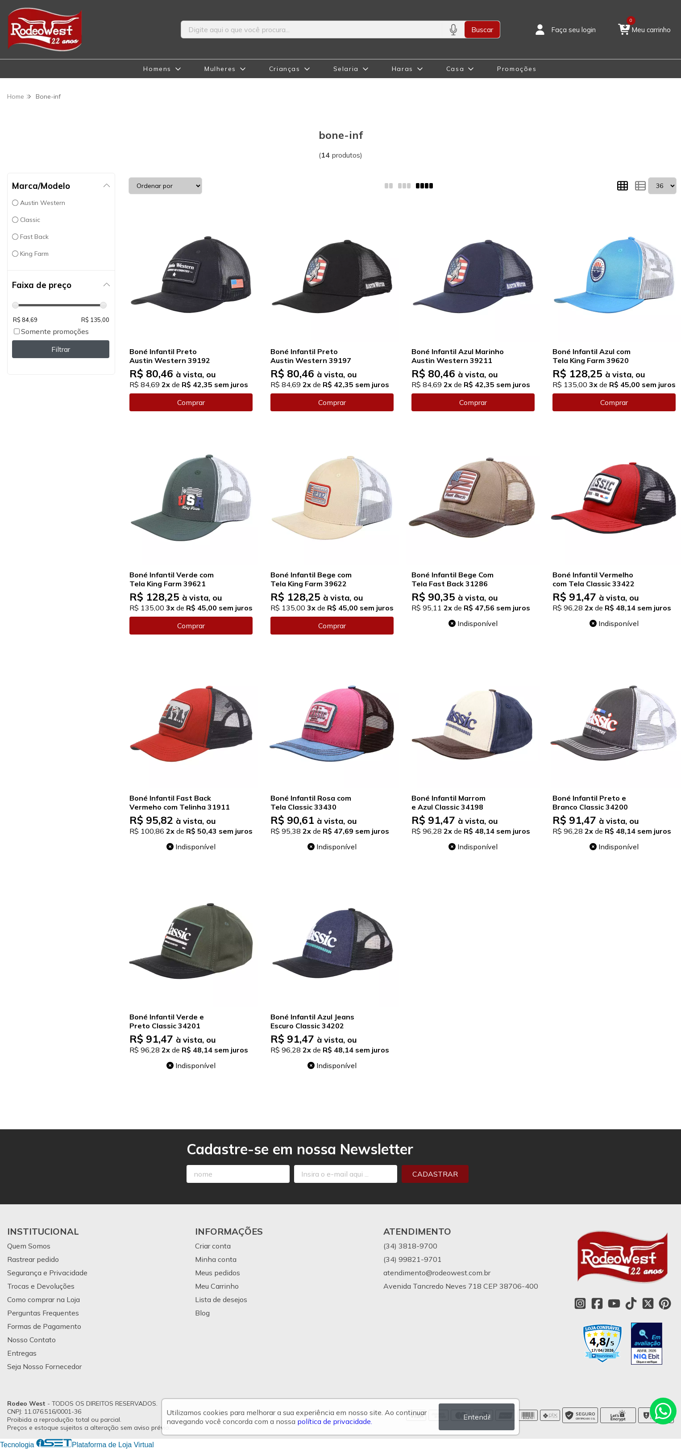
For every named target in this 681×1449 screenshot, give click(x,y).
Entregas (22, 1353)
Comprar (191, 402)
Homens (157, 69)
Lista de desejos (221, 1299)
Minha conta (216, 1259)
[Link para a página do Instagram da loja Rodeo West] (580, 1303)
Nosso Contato (31, 1339)
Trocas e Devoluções (41, 1286)
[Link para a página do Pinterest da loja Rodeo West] (665, 1303)
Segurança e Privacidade (47, 1272)
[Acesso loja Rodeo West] (564, 29)
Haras (402, 69)
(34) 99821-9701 (412, 1259)
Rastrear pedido (33, 1259)
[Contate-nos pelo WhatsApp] (663, 1411)
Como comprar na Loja (43, 1299)
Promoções (516, 69)
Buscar (482, 29)
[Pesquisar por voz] (453, 29)
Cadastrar (435, 1173)
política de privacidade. (334, 1421)
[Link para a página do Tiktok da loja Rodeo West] (631, 1303)
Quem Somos (28, 1245)
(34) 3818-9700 (410, 1245)
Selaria (346, 69)
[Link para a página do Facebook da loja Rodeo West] (597, 1303)
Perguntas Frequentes (43, 1312)
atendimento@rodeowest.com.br (436, 1272)
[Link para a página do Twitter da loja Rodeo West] (648, 1303)
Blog (202, 1312)
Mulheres (220, 69)
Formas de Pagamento (44, 1326)
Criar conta (213, 1245)
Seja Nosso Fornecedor (44, 1366)
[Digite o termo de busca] (311, 29)
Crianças (284, 69)
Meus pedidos (217, 1272)
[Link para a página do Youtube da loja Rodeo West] (614, 1303)
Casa (455, 69)
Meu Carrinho (217, 1286)
